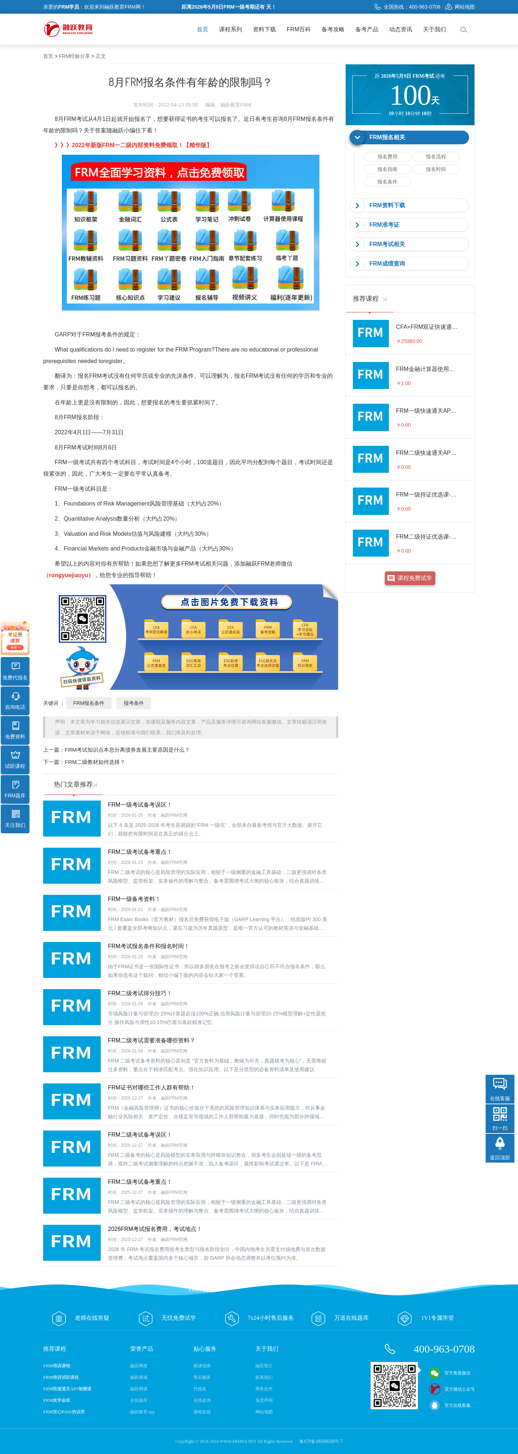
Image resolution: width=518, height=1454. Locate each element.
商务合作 (264, 1388)
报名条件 (387, 182)
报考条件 (134, 703)
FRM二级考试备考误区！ (140, 1135)
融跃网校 (138, 1365)
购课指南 (202, 1365)
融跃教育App (142, 1411)
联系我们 (264, 1377)
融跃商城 (138, 1377)
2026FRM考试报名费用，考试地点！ (155, 1229)
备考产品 (366, 29)
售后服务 (202, 1377)
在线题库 (138, 1400)
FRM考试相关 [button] (387, 244)
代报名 (200, 1388)
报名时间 (436, 169)
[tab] (410, 138)
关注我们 (15, 819)
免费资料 (15, 730)
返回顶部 (500, 1157)
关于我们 (434, 29)
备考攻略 (333, 29)
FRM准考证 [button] (384, 225)
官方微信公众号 (452, 1389)
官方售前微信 (450, 1373)
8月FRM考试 (71, 119)
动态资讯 (400, 29)
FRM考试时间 (81, 447)
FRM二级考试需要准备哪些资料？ (151, 1040)
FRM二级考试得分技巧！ (140, 993)
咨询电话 (15, 701)
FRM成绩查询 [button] (387, 264)
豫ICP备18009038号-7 (320, 1441)
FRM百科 (299, 29)
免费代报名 (15, 671)
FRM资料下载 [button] (387, 205)
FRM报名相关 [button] (387, 137)
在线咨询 (202, 1400)
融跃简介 (264, 1365)
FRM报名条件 (310, 119)
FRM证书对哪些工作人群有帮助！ (151, 1087)
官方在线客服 (450, 1405)
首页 (202, 29)
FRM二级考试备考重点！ (140, 852)
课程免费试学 (414, 578)
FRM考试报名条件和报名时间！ (149, 946)
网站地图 (460, 7)
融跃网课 (138, 1388)
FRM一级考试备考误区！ (140, 805)
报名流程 (436, 156)
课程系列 (230, 29)
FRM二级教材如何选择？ (95, 762)
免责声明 (264, 1400)
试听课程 (15, 760)
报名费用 (387, 156)
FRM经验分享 (74, 56)
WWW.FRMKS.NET (237, 1441)
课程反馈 (202, 1411)
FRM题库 (15, 789)
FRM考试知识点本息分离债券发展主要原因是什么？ (127, 750)
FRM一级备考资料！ (134, 899)
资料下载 (264, 29)
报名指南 (387, 169)
